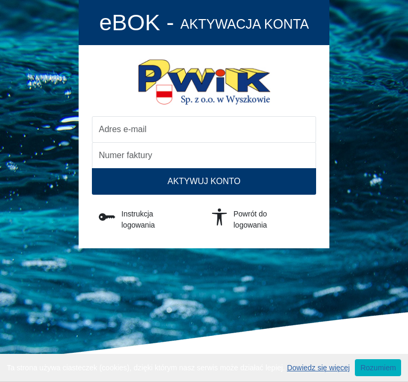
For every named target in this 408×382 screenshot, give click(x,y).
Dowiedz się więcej (318, 367)
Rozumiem (378, 367)
